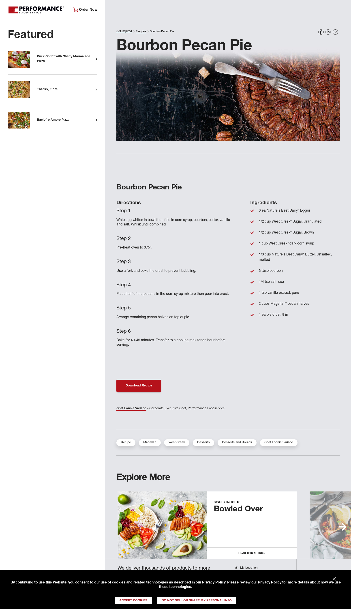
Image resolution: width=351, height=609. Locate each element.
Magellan (149, 442)
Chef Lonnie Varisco (131, 408)
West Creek (177, 442)
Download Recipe (139, 385)
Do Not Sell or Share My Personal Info (197, 600)
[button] (343, 527)
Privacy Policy (213, 583)
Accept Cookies (133, 600)
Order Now (85, 9)
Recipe (126, 442)
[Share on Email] (335, 32)
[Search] (340, 10)
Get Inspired (266, 10)
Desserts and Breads (237, 442)
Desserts (203, 442)
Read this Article (251, 553)
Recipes (141, 31)
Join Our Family (307, 10)
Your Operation (226, 10)
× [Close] (334, 579)
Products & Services (180, 10)
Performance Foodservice (37, 10)
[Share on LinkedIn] (328, 32)
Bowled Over (238, 510)
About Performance (130, 10)
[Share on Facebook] (321, 32)
